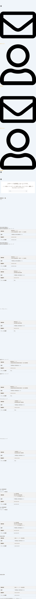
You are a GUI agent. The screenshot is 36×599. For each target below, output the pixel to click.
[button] (18, 6)
